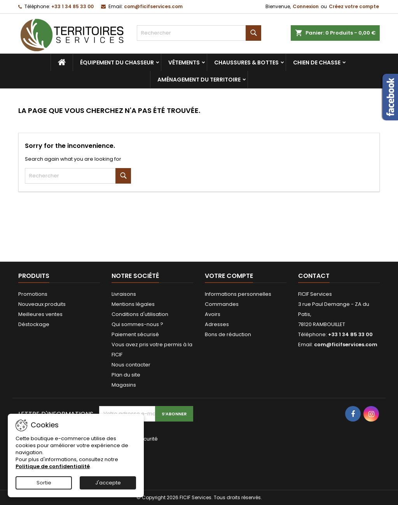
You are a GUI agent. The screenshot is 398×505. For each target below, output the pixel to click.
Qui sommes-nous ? (137, 324)
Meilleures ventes (40, 314)
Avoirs (212, 314)
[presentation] (151, 461)
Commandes (222, 304)
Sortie (44, 482)
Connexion (306, 6)
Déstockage (33, 324)
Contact (314, 275)
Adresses (217, 324)
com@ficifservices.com (153, 6)
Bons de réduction (228, 334)
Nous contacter (131, 364)
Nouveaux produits (42, 304)
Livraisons (124, 294)
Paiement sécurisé (135, 334)
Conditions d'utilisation (140, 314)
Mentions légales (133, 304)
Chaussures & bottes (246, 62)
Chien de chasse (316, 62)
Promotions (32, 294)
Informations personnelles (238, 294)
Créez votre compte (354, 6)
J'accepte (108, 482)
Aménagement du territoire (199, 79)
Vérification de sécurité (128, 439)
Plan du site (126, 374)
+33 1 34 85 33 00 (72, 6)
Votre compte (229, 275)
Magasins (124, 385)
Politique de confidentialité (53, 466)
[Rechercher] (199, 33)
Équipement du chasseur (117, 62)
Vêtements (184, 62)
